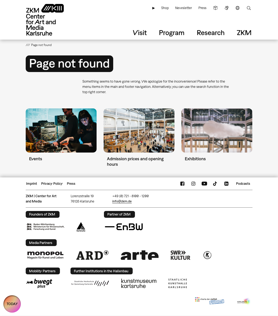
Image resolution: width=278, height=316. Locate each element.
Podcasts (243, 184)
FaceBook (182, 183)
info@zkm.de (122, 201)
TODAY (12, 304)
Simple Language (215, 7)
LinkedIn (226, 183)
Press (202, 8)
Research (211, 32)
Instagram (193, 183)
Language (237, 7)
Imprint (31, 184)
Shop (165, 8)
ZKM (244, 32)
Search (248, 7)
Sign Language (226, 7)
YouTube (204, 183)
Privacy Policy (52, 184)
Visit (140, 32)
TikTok (215, 183)
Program (171, 32)
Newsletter (183, 8)
